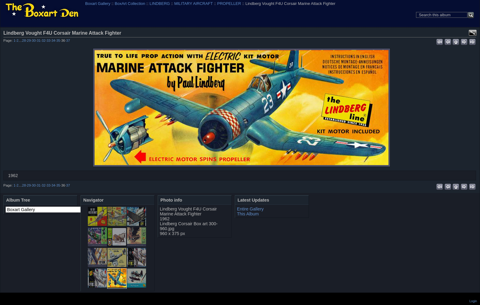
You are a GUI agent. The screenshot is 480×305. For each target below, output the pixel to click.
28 (24, 40)
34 (53, 40)
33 (49, 40)
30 (34, 40)
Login (473, 301)
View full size (473, 32)
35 (58, 40)
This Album (248, 213)
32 (44, 40)
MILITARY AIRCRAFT (193, 3)
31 (39, 40)
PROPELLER (229, 3)
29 (29, 40)
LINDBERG (160, 3)
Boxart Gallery (97, 3)
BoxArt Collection (130, 3)
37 (68, 40)
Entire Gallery (250, 209)
